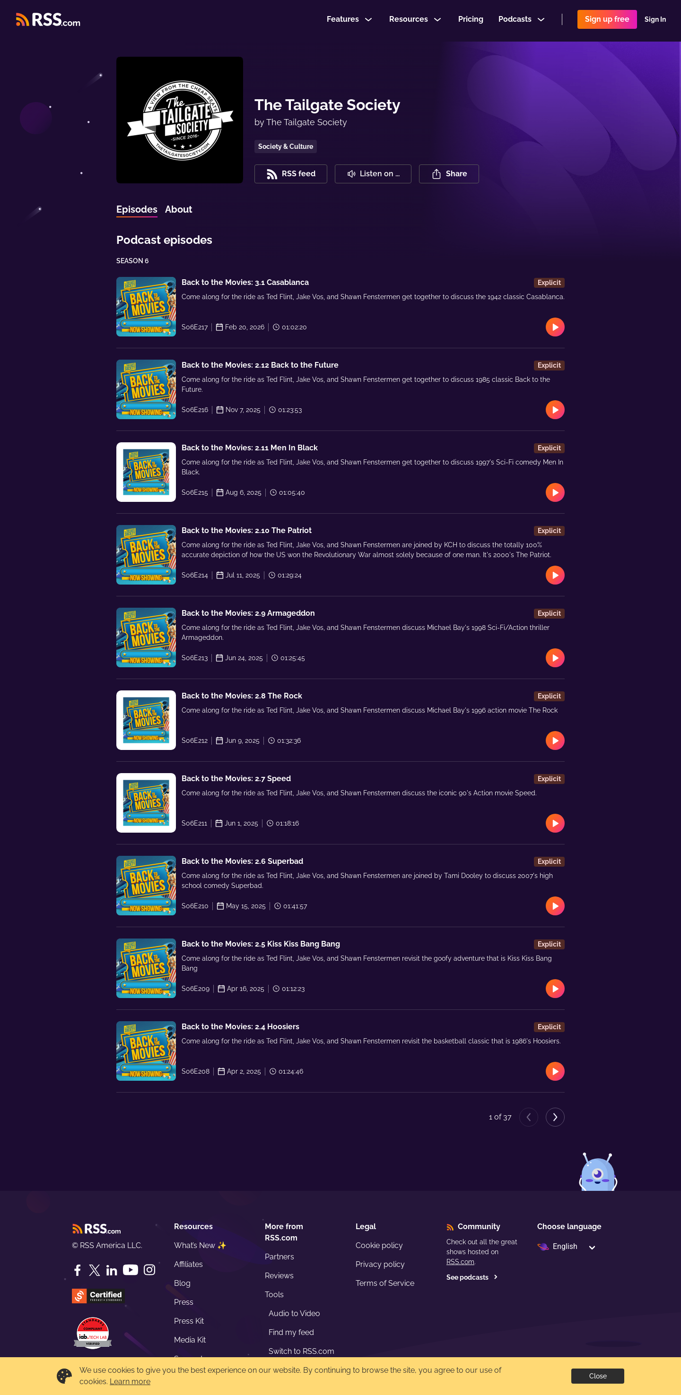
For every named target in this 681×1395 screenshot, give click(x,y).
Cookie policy (379, 1245)
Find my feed (291, 1332)
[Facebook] (77, 1270)
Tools (274, 1294)
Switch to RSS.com (301, 1351)
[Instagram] (149, 1270)
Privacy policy (380, 1264)
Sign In (655, 21)
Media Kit (190, 1339)
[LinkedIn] (111, 1270)
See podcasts (472, 1277)
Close (598, 1376)
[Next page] (555, 1117)
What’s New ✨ (200, 1245)
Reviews (279, 1275)
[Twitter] (94, 1270)
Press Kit (189, 1321)
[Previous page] (528, 1117)
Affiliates (188, 1264)
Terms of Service (385, 1283)
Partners (279, 1256)
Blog (182, 1283)
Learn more (130, 1381)
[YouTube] (130, 1270)
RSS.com (460, 1262)
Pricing (470, 20)
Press (183, 1302)
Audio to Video (294, 1313)
